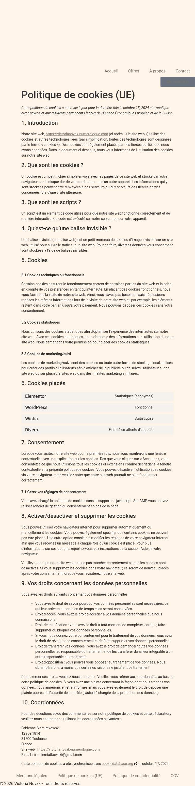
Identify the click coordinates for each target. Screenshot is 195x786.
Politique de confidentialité (136, 775)
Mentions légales (31, 775)
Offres (133, 71)
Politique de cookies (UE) (80, 775)
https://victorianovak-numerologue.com (77, 134)
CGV (175, 775)
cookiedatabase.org (117, 764)
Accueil (111, 71)
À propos (157, 71)
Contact (183, 71)
